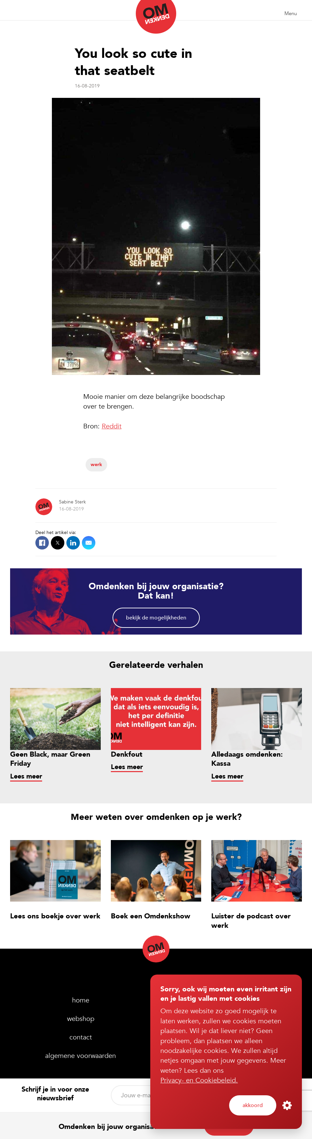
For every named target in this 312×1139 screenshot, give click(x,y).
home (80, 1000)
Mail (88, 542)
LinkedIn (73, 542)
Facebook (42, 542)
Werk (96, 464)
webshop (80, 1018)
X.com (57, 542)
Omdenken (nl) (156, 17)
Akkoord (253, 1105)
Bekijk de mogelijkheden (156, 617)
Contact (80, 1037)
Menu (290, 13)
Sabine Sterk (72, 502)
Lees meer (26, 776)
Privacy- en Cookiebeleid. (199, 1080)
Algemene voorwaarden (80, 1055)
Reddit (112, 426)
